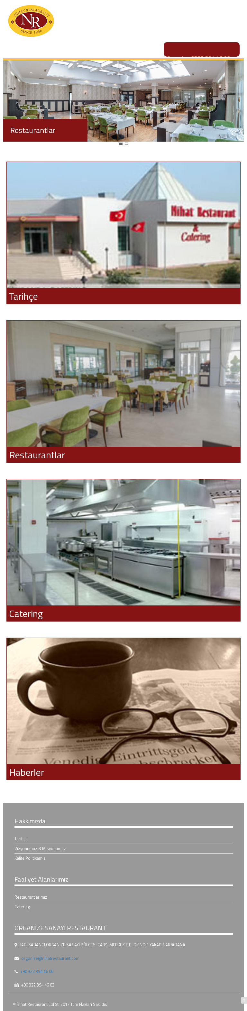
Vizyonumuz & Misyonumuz (40, 848)
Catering (22, 906)
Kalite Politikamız (30, 858)
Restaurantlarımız (30, 897)
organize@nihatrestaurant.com (50, 958)
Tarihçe (21, 838)
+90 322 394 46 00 (36, 971)
